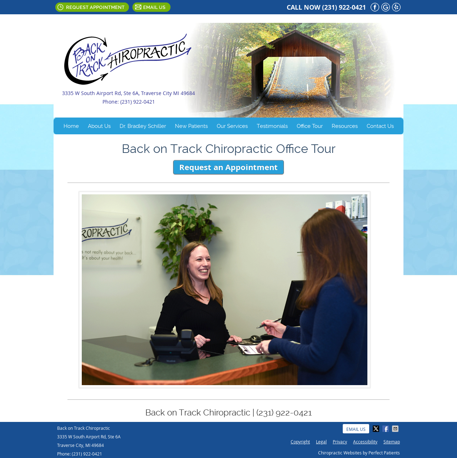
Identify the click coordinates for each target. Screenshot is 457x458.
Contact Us (380, 126)
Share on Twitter (377, 428)
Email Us (151, 7)
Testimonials (272, 126)
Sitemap (391, 441)
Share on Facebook (386, 428)
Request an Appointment (228, 167)
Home (71, 126)
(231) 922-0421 (344, 7)
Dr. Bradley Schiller (143, 126)
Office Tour (310, 126)
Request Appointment (92, 7)
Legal (321, 441)
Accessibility (365, 441)
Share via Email (396, 428)
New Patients (191, 126)
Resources (345, 126)
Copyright (300, 441)
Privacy (340, 441)
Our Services (232, 126)
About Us (99, 126)
